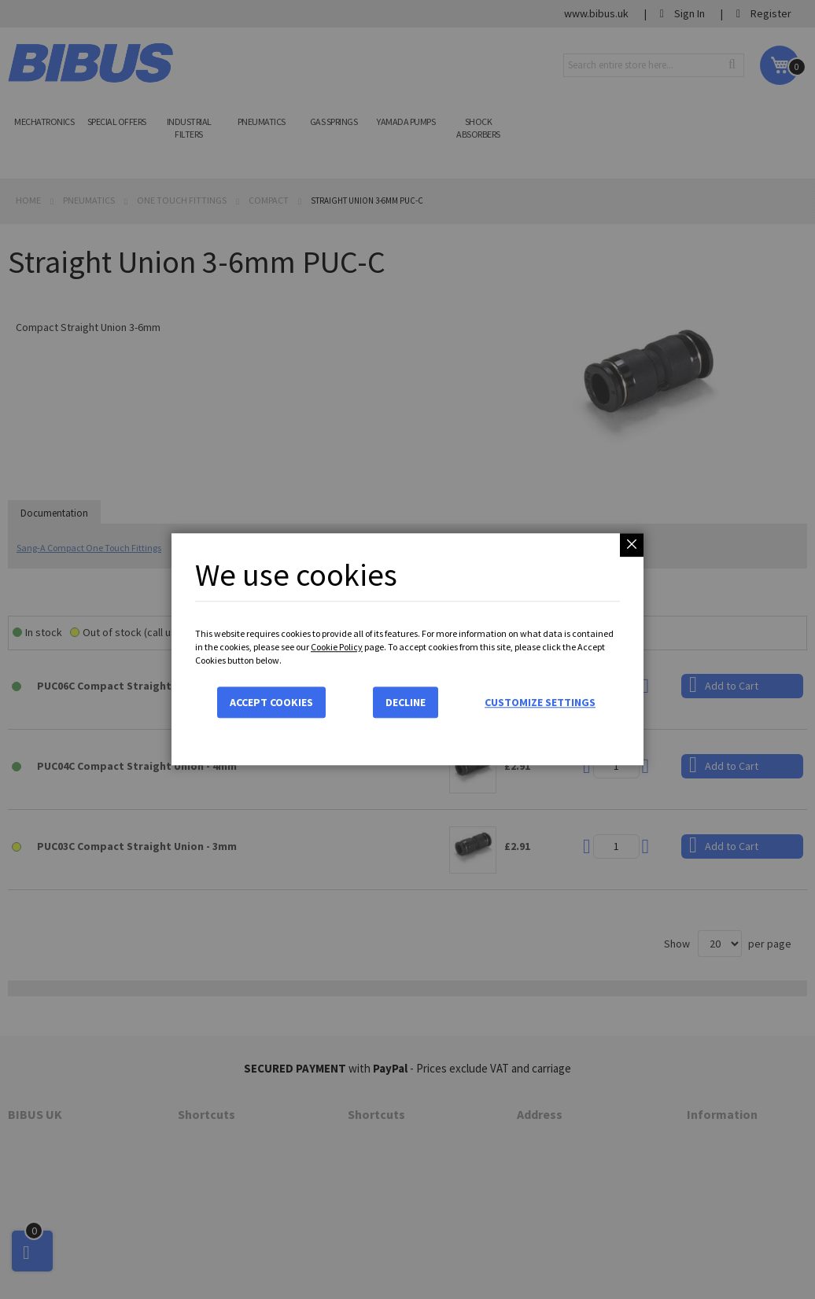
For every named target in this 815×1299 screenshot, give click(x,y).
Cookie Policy (337, 647)
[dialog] (407, 649)
